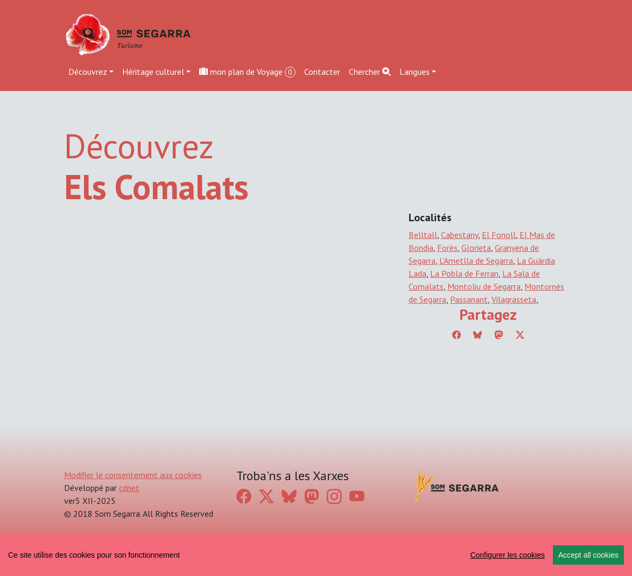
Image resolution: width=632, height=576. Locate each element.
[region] (316, 555)
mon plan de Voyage (247, 72)
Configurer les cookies (507, 555)
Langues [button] (414, 71)
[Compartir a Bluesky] (477, 334)
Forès (447, 247)
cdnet (129, 487)
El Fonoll (499, 234)
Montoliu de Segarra (484, 286)
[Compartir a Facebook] (456, 334)
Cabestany (459, 234)
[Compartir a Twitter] (520, 334)
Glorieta (476, 247)
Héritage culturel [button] (153, 71)
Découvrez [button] (87, 71)
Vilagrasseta (513, 299)
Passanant (469, 299)
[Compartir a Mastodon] (499, 334)
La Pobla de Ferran (464, 273)
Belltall (423, 234)
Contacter (322, 71)
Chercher (370, 71)
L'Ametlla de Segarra (476, 260)
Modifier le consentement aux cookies (133, 474)
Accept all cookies (588, 555)
